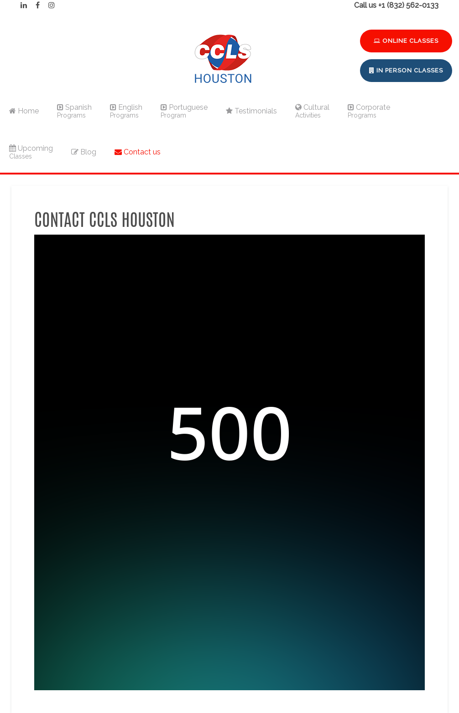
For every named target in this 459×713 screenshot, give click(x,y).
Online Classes (406, 40)
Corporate (369, 111)
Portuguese (184, 111)
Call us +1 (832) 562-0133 (396, 5)
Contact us (138, 152)
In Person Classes (406, 70)
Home (24, 111)
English (126, 111)
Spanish (74, 111)
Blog (83, 152)
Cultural (312, 111)
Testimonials (251, 111)
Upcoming (31, 152)
